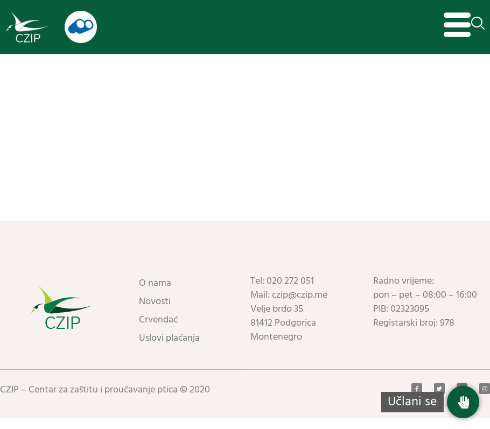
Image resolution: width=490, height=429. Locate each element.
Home (242, 145)
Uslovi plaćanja (169, 349)
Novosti (155, 312)
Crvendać (158, 331)
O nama (155, 294)
